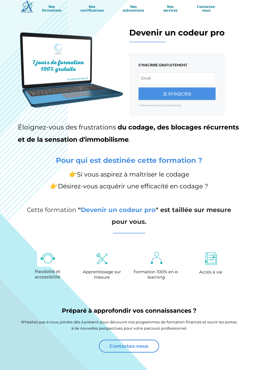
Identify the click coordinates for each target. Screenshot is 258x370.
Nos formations (51, 8)
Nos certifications (92, 8)
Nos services (170, 8)
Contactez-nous (206, 8)
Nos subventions (133, 8)
